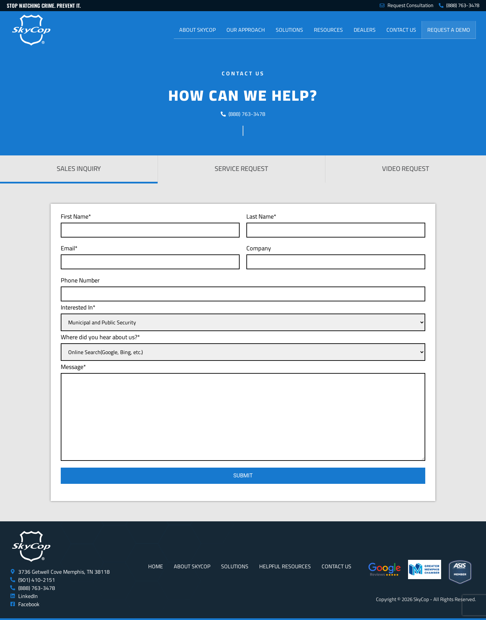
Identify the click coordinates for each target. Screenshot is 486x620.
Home (155, 566)
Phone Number (243, 288)
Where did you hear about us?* (243, 346)
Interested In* (243, 316)
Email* (150, 256)
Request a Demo (448, 30)
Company (335, 256)
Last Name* (335, 224)
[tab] (79, 169)
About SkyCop (197, 30)
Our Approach (245, 30)
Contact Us (401, 30)
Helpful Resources (285, 566)
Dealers (365, 30)
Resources (328, 30)
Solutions (289, 30)
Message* (243, 411)
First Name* (150, 224)
